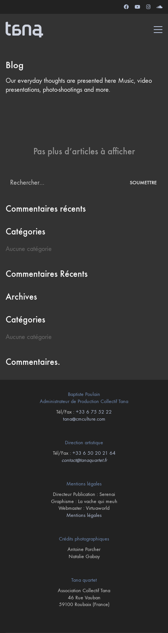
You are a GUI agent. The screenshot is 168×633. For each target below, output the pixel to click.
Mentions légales (84, 515)
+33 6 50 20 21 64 (94, 453)
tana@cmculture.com (84, 419)
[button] (158, 29)
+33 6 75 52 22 (94, 412)
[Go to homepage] (24, 29)
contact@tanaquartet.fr (84, 460)
